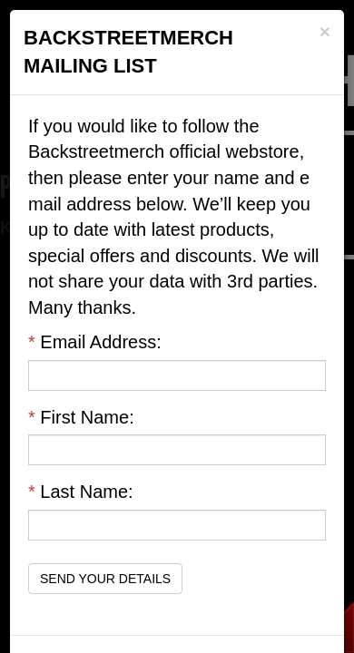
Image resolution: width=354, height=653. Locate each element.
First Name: (81, 417)
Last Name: (80, 492)
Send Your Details (105, 578)
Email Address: (95, 342)
